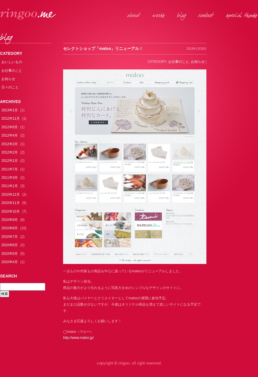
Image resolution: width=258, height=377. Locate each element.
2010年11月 (10, 203)
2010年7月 (9, 237)
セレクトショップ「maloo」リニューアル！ (103, 48)
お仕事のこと (11, 71)
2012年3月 (9, 144)
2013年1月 (9, 110)
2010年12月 (10, 195)
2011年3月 (9, 178)
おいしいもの (11, 62)
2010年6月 (9, 245)
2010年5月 (9, 254)
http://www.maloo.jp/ (78, 338)
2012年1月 (9, 161)
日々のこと (10, 87)
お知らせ (8, 79)
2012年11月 (10, 118)
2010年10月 (10, 211)
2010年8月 (9, 228)
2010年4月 (9, 262)
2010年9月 (9, 220)
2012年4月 (9, 135)
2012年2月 (9, 152)
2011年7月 (9, 169)
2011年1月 (9, 186)
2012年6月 (9, 127)
